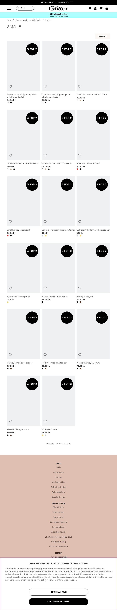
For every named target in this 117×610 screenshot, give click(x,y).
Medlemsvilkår (58, 482)
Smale (48, 20)
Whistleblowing (58, 542)
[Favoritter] (103, 8)
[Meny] (9, 8)
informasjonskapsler (66, 580)
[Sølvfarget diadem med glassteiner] (58, 207)
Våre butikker (58, 512)
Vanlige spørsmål (58, 557)
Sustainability (58, 527)
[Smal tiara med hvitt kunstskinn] (93, 72)
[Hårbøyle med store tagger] (23, 340)
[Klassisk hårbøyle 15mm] (93, 340)
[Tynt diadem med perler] (23, 273)
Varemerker (58, 517)
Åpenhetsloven (58, 532)
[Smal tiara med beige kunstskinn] (23, 140)
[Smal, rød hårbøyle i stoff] (93, 140)
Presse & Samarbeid (58, 547)
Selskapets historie (58, 522)
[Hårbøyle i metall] (58, 406)
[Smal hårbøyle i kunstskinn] (58, 273)
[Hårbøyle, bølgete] (93, 273)
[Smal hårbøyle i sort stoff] (23, 207)
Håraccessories (22, 20)
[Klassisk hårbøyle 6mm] (23, 406)
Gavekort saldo (59, 497)
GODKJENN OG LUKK (58, 601)
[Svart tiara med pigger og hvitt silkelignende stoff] (23, 72)
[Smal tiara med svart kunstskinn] (58, 140)
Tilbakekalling (58, 492)
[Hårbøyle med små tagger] (58, 340)
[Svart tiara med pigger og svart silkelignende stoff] (58, 72)
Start (9, 20)
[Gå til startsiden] (58, 8)
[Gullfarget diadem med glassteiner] (93, 207)
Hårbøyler (37, 20)
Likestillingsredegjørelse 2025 (58, 537)
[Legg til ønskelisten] (10, 86)
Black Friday (58, 507)
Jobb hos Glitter (58, 487)
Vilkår (58, 467)
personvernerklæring (23, 580)
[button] (97, 8)
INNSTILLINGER (58, 592)
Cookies (58, 477)
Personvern (58, 472)
